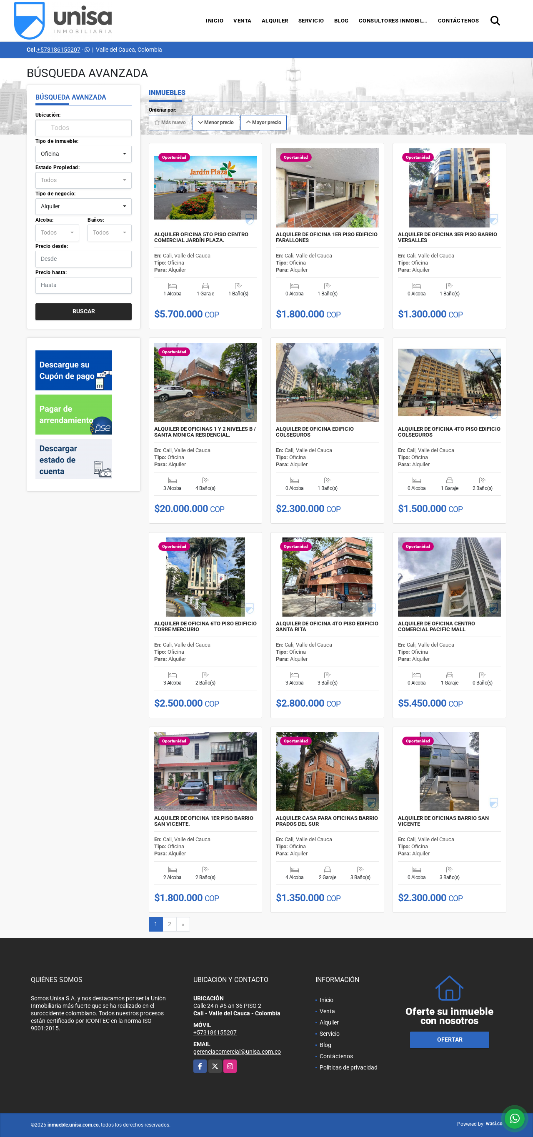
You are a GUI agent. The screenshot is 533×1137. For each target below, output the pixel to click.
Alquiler (275, 20)
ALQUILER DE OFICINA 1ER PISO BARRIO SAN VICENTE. (203, 821)
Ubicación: (48, 115)
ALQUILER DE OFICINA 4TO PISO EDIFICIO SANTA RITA (327, 626)
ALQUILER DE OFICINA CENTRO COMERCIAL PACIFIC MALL (436, 626)
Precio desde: (51, 246)
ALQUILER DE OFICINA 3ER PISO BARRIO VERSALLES (447, 237)
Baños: (96, 220)
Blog (341, 20)
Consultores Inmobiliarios (396, 20)
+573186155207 (58, 49)
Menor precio (216, 122)
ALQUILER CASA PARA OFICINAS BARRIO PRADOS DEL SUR (327, 821)
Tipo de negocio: (55, 194)
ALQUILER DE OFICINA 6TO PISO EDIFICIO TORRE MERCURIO (205, 626)
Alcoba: (44, 220)
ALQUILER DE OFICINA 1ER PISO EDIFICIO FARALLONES (327, 237)
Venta (242, 20)
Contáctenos (458, 20)
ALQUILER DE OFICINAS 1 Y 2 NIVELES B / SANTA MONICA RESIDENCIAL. (205, 432)
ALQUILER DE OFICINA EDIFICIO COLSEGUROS (315, 432)
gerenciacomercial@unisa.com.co (237, 1051)
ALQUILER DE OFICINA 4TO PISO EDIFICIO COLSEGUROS (449, 432)
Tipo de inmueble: (57, 141)
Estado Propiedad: (57, 167)
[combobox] (83, 154)
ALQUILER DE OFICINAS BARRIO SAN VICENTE (443, 821)
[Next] (183, 924)
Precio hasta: (51, 272)
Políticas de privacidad (349, 1067)
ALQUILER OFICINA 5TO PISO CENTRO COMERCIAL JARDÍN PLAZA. (201, 237)
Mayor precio (263, 122)
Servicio (311, 20)
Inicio (214, 20)
